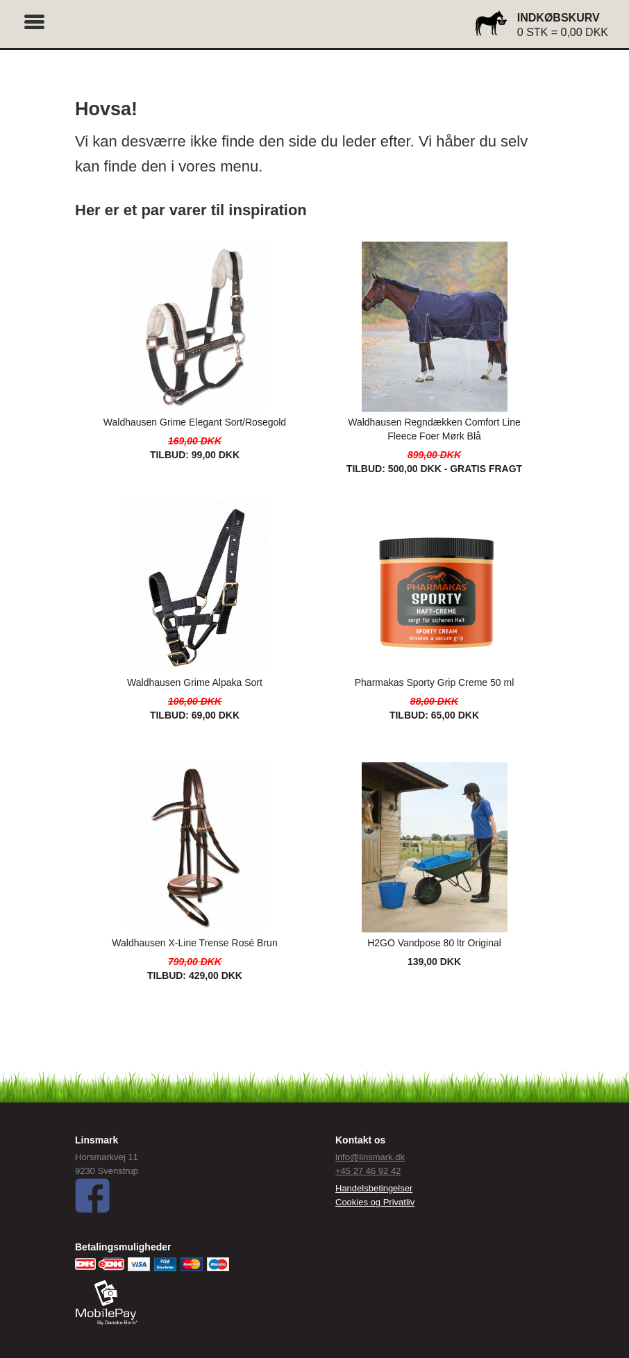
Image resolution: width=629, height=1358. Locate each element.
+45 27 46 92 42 (368, 1171)
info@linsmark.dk (370, 1157)
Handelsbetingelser (373, 1188)
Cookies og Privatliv (374, 1202)
